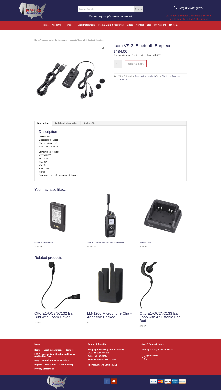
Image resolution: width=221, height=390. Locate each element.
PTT (128, 79)
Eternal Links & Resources (111, 25)
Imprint (38, 365)
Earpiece (176, 76)
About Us (56, 25)
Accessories (46, 40)
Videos (130, 25)
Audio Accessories (59, 40)
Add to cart (136, 64)
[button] (102, 48)
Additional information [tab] (66, 123)
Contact (140, 25)
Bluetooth (166, 76)
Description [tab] (42, 123)
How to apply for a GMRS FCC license (188, 19)
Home (45, 25)
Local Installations (86, 25)
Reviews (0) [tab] (89, 123)
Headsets (73, 40)
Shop (69, 25)
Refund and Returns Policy (55, 360)
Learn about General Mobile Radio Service (188, 15)
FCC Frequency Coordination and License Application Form (55, 355)
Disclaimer (50, 365)
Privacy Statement (44, 369)
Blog (149, 25)
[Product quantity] (118, 64)
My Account (160, 25)
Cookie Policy (66, 365)
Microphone (119, 79)
